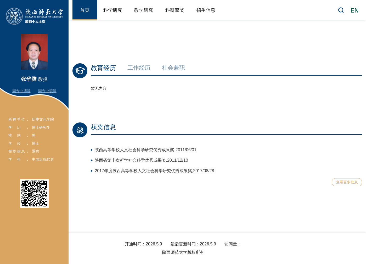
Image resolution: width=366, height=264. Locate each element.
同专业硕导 (47, 91)
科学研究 (112, 10)
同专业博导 (21, 91)
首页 (84, 10)
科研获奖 (174, 10)
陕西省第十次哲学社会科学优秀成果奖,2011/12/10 (141, 160)
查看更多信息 (347, 182)
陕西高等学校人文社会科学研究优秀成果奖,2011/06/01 (145, 150)
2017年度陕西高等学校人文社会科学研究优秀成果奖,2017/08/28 (154, 170)
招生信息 (205, 10)
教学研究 (143, 10)
